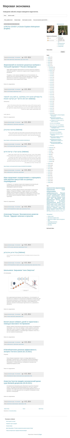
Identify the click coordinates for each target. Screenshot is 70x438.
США (24, 59)
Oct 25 (51, 80)
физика (59, 202)
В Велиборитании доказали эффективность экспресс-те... (56, 140)
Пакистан (53, 209)
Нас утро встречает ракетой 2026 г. (40, 19)
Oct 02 (51, 145)
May (50, 154)
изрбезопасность (10, 124)
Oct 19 (51, 89)
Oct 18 (51, 91)
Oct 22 (51, 85)
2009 (49, 182)
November (51, 69)
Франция (58, 199)
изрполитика (16, 124)
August (50, 149)
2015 (49, 172)
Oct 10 (51, 103)
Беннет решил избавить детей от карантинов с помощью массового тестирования (21, 323)
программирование (51, 202)
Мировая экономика (16, 6)
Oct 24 (51, 82)
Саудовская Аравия (57, 207)
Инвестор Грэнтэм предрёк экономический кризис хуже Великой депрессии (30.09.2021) (22, 382)
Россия (20, 91)
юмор (63, 198)
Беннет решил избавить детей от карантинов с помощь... (56, 137)
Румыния (48, 209)
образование (58, 198)
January (50, 161)
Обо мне (60, 36)
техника (26, 59)
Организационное (60, 24)
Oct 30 (51, 73)
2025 (49, 58)
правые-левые (50, 201)
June (50, 152)
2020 (49, 163)
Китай (8, 59)
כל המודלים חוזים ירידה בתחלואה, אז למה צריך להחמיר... (57, 121)
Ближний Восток (13, 208)
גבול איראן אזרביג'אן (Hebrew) (14, 252)
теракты (49, 203)
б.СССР (8, 91)
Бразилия (49, 208)
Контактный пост (61, 43)
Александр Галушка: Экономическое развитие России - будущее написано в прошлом (21, 215)
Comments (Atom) (12, 410)
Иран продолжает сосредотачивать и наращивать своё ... (57, 127)
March (50, 157)
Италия (57, 206)
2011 (49, 179)
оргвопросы (57, 209)
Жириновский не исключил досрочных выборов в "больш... (57, 118)
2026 (49, 57)
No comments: (18, 57)
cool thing (49, 194)
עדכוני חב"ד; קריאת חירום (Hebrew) (16, 152)
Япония (52, 204)
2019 (49, 165)
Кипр (61, 209)
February (51, 159)
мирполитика (12, 59)
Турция (25, 146)
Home (5, 15)
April (50, 156)
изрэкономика (21, 124)
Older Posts (41, 408)
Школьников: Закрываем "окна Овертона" (19, 270)
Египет (63, 202)
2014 (49, 173)
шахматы (59, 204)
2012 (49, 177)
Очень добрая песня (8, 19)
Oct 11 (51, 101)
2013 (49, 175)
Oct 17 (51, 92)
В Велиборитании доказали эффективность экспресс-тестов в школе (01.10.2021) (20, 351)
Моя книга (50, 224)
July (50, 151)
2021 (49, 65)
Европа (11, 91)
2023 (49, 62)
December (51, 67)
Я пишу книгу (60, 46)
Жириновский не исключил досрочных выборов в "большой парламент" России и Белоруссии (22, 66)
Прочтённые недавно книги (53, 217)
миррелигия (49, 207)
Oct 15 (51, 94)
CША (64, 208)
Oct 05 (51, 110)
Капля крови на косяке (26, 19)
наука (21, 59)
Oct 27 (51, 77)
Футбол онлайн (11, 15)
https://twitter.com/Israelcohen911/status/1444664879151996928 (17, 166)
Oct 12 (51, 99)
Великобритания (10, 375)
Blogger (40, 434)
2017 (49, 168)
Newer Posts (6, 408)
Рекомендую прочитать (52, 221)
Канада (56, 208)
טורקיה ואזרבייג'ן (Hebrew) (13, 130)
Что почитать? (61, 44)
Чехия (64, 209)
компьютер (53, 197)
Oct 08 (51, 106)
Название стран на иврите (11, 423)
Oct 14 (51, 96)
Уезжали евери (17, 19)
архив (64, 207)
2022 (49, 64)
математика (62, 201)
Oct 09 (51, 104)
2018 (49, 166)
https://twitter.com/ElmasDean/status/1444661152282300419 (17, 140)
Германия (59, 197)
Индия (59, 203)
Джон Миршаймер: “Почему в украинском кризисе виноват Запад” (19, 428)
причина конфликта (51, 206)
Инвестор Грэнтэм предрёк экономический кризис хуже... (56, 143)
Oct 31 (51, 72)
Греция (55, 204)
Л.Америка (63, 206)
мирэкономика (17, 59)
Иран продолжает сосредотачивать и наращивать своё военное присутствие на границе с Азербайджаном (22, 179)
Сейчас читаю (50, 216)
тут (58, 41)
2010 (49, 180)
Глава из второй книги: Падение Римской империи (16, 430)
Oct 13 (51, 97)
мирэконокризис (15, 403)
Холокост (56, 203)
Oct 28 (51, 75)
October (50, 70)
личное (63, 204)
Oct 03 (51, 113)
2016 (49, 170)
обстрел (63, 199)
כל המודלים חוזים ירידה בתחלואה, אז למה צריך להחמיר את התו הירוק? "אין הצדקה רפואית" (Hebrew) (23, 98)
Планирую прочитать (52, 223)
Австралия (53, 208)
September (51, 147)
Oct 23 (51, 84)
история (11, 247)
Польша (48, 204)
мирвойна (61, 208)
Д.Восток (63, 203)
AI (59, 206)
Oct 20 (51, 87)
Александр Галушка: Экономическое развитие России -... (57, 130)
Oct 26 (51, 79)
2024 (49, 60)
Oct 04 (51, 111)
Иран (14, 146)
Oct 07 (51, 108)
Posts (49, 38)
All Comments (50, 40)
